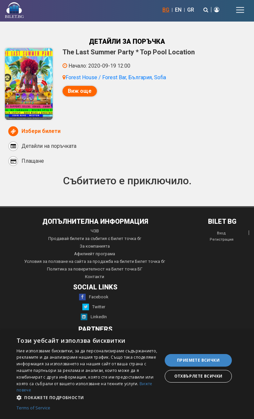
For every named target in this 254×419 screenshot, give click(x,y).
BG (165, 10)
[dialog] (127, 374)
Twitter (93, 307)
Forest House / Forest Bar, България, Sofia (115, 77)
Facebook (93, 297)
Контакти (94, 276)
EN (178, 10)
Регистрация (221, 239)
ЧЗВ (95, 231)
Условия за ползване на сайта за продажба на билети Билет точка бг (94, 261)
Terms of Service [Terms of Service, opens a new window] (33, 408)
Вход (221, 233)
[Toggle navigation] (240, 10)
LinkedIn (94, 317)
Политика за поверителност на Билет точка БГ (95, 269)
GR (190, 10)
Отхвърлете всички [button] (198, 376)
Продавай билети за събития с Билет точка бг (94, 238)
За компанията (95, 246)
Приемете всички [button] (198, 360)
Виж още (80, 91)
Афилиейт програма (94, 254)
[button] (87, 397)
